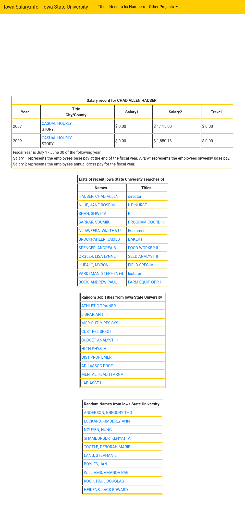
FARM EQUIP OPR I (144, 282)
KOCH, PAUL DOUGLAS (104, 481)
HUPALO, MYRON (94, 265)
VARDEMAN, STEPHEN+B (101, 273)
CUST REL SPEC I (96, 331)
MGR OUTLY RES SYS (99, 323)
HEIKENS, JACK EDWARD (106, 489)
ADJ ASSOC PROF (97, 366)
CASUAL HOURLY (57, 123)
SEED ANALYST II (143, 256)
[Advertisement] (122, 56)
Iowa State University (65, 7)
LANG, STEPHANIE (100, 455)
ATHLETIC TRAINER (98, 306)
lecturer (134, 273)
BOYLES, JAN (95, 464)
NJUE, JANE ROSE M (97, 205)
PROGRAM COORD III (146, 222)
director (134, 196)
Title (101, 6)
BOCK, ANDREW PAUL (98, 282)
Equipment (137, 230)
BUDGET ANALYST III (99, 340)
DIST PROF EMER (96, 357)
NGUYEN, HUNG (98, 429)
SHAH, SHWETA (93, 213)
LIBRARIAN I (92, 314)
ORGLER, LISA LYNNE (97, 256)
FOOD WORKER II (143, 248)
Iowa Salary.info (21, 7)
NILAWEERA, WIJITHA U (100, 230)
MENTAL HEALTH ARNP (102, 374)
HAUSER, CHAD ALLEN (99, 196)
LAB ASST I (91, 383)
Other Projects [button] (162, 6)
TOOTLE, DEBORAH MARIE (107, 447)
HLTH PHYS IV (93, 348)
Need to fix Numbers (127, 6)
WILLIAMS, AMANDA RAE (106, 472)
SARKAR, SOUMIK (94, 222)
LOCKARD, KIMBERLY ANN (107, 421)
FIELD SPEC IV (140, 265)
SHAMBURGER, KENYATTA (107, 438)
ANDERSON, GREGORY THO (108, 412)
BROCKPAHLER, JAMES (99, 239)
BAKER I (135, 239)
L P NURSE (137, 205)
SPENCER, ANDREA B (97, 248)
